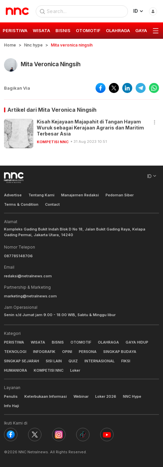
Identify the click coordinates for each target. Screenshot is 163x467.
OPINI (67, 351)
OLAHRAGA (108, 342)
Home (10, 45)
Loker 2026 (105, 396)
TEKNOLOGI (15, 351)
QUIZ (73, 361)
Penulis (11, 396)
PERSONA (88, 351)
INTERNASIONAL (100, 361)
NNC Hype (132, 396)
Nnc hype (33, 45)
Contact (52, 204)
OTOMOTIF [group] (88, 30)
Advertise (13, 195)
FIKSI (125, 361)
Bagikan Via (17, 88)
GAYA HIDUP (137, 342)
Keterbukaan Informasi (45, 396)
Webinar (81, 396)
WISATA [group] (41, 30)
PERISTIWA (14, 342)
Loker (75, 370)
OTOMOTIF (80, 342)
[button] (154, 122)
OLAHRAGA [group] (118, 30)
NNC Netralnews (33, 452)
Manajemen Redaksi (80, 195)
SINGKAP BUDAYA (119, 351)
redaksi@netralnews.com (28, 276)
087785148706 (18, 256)
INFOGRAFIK (44, 351)
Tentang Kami (41, 195)
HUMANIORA (15, 370)
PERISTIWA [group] (15, 30)
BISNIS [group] (62, 30)
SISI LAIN (54, 361)
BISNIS (58, 342)
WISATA (38, 342)
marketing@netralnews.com (30, 296)
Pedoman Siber (120, 195)
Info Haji (11, 405)
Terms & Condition (21, 204)
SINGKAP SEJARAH (21, 361)
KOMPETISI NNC (53, 141)
